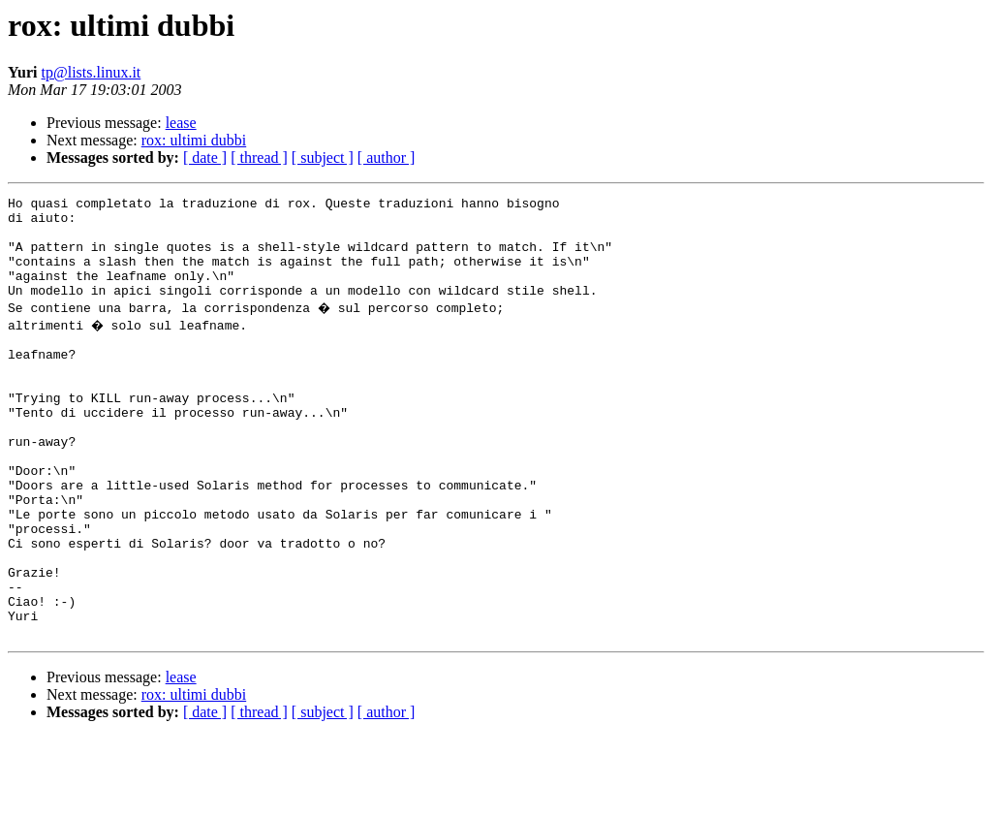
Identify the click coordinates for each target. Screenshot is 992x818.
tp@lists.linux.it (91, 72)
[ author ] (386, 157)
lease (181, 122)
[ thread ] (259, 157)
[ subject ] (323, 157)
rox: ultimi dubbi (193, 140)
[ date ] (205, 157)
